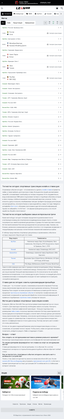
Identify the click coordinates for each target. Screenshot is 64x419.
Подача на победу (40, 392)
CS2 (13, 264)
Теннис (4, 98)
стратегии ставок (25, 297)
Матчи (40, 404)
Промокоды (47, 404)
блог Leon (14, 206)
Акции (29, 404)
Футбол (4, 27)
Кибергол (6, 392)
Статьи (35, 404)
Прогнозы (23, 404)
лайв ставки (15, 311)
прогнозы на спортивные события (22, 293)
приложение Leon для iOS (42, 361)
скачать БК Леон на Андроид (12, 361)
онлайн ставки (47, 190)
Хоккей (4, 84)
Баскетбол (5, 107)
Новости (15, 404)
